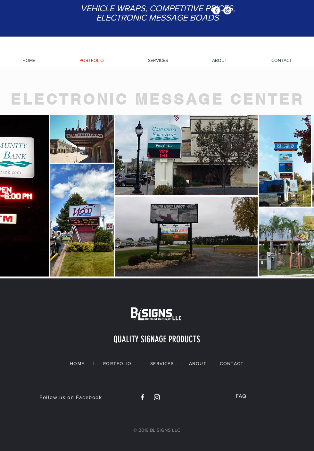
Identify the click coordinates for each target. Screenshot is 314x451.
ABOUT (197, 363)
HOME (77, 363)
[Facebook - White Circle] (216, 10)
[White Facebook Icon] (142, 397)
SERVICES (162, 363)
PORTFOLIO (117, 363)
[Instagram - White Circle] (227, 10)
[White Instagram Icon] (157, 397)
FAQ (241, 396)
